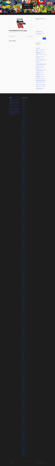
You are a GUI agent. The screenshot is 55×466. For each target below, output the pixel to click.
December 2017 (24, 239)
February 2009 (24, 395)
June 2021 (23, 177)
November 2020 (24, 187)
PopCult (27, 5)
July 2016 (23, 264)
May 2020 (23, 196)
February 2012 (24, 342)
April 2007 (23, 427)
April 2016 (23, 268)
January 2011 (23, 361)
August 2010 (23, 368)
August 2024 (23, 121)
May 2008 (23, 408)
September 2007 (24, 420)
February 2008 (24, 412)
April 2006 (23, 445)
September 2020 (24, 190)
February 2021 (24, 183)
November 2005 (24, 452)
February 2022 (24, 165)
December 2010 (24, 362)
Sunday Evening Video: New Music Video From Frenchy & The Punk (41, 70)
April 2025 (23, 109)
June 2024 (23, 124)
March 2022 (23, 164)
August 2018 (23, 227)
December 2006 (24, 433)
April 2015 (23, 286)
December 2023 (24, 133)
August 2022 (23, 156)
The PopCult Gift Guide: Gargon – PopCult (14, 99)
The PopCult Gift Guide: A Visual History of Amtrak (41, 86)
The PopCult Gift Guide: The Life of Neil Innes (40, 82)
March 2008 (23, 411)
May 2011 (23, 355)
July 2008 (23, 405)
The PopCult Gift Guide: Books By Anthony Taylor (40, 74)
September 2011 (24, 349)
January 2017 (23, 255)
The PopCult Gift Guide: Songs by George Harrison (41, 54)
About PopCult (11, 13)
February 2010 (24, 377)
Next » (30, 36)
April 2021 (23, 180)
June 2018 (23, 230)
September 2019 (24, 208)
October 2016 (23, 259)
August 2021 (23, 174)
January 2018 (23, 237)
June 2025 (23, 106)
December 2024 (24, 115)
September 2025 (24, 102)
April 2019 (23, 215)
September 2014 (24, 296)
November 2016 (24, 258)
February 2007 (24, 430)
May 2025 (23, 108)
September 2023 (24, 137)
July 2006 (23, 440)
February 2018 (24, 236)
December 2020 (24, 186)
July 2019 (23, 211)
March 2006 (23, 446)
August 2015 (23, 280)
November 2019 (24, 205)
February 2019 (24, 218)
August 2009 (23, 386)
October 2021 (23, 171)
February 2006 (24, 448)
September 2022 (24, 155)
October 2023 (23, 136)
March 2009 (23, 393)
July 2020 (23, 193)
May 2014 (23, 302)
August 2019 (23, 209)
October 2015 (23, 277)
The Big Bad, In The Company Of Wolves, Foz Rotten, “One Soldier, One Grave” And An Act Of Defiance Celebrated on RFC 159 (14, 113)
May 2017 (23, 249)
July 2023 (23, 140)
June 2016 (23, 265)
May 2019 (23, 214)
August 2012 (23, 333)
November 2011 (24, 346)
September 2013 (24, 314)
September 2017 (24, 243)
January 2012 (23, 343)
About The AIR (17, 13)
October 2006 (23, 436)
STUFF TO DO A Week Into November (40, 78)
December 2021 (24, 168)
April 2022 (23, 162)
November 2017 (24, 240)
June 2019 (23, 212)
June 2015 (23, 283)
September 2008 (24, 402)
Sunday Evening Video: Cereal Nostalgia (14, 109)
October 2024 (23, 118)
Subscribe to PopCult (39, 31)
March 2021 (23, 181)
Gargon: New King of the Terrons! (14, 100)
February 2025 (24, 112)
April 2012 (23, 339)
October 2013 (23, 312)
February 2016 (24, 271)
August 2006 (23, 439)
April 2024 (23, 127)
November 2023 (24, 134)
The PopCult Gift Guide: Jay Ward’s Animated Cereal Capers (40, 88)
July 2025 (23, 105)
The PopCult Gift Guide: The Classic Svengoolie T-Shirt (40, 76)
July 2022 (23, 158)
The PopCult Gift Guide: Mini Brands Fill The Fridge (41, 60)
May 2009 (23, 390)
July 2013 (23, 317)
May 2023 (23, 143)
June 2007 (23, 424)
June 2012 (23, 336)
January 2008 (23, 414)
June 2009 (23, 389)
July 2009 (23, 387)
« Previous (12, 36)
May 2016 (23, 267)
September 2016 (24, 261)
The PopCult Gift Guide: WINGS (40, 58)
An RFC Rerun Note (38, 62)
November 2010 (24, 364)
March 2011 (23, 358)
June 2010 (23, 371)
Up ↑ (45, 462)
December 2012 (24, 327)
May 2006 (23, 443)
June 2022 (23, 159)
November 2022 (24, 152)
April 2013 (23, 321)
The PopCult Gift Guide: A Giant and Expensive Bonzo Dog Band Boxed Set (40, 80)
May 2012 (23, 337)
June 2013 (23, 318)
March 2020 (23, 199)
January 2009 (23, 396)
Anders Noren (42, 462)
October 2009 (23, 383)
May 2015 (23, 284)
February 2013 (24, 324)
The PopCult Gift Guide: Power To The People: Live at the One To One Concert (40, 64)
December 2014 (24, 292)
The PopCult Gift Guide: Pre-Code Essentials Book (40, 57)
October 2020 (23, 189)
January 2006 (23, 449)
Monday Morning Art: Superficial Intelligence (40, 68)
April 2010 (23, 374)
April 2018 (23, 233)
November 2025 (24, 99)
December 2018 (24, 221)
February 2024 (24, 130)
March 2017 (23, 252)
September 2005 (24, 455)
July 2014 (23, 299)
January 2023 (23, 149)
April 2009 (23, 392)
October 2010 (23, 365)
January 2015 (23, 290)
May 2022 (23, 161)
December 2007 (24, 415)
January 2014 (23, 308)
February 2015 (24, 289)
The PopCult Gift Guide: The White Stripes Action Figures (40, 33)
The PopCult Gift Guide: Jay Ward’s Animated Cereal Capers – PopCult (13, 108)
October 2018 (23, 224)
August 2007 (23, 421)
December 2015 (24, 274)
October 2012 (23, 330)
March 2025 (23, 111)
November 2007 (24, 417)
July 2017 (23, 246)
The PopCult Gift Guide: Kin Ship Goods (41, 84)
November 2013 (24, 311)
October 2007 (23, 418)
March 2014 (23, 305)
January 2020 (23, 202)
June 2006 (23, 442)
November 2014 (24, 293)
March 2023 (23, 146)
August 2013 (23, 315)
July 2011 (23, 352)
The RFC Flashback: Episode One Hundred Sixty (40, 72)
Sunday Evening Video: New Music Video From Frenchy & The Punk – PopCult (14, 102)
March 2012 (23, 340)
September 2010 (24, 367)
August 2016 (23, 262)
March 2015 (23, 287)
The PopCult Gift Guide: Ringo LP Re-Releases (40, 50)
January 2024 (23, 131)
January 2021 (23, 184)
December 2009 (24, 380)
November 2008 (24, 399)
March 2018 (23, 234)
